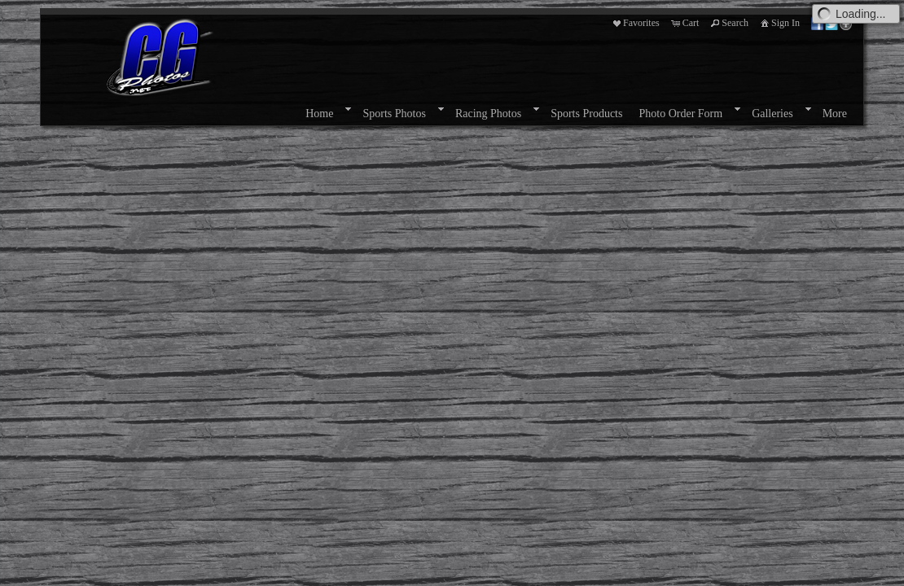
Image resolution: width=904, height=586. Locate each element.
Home (319, 113)
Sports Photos (393, 113)
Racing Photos (488, 113)
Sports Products (586, 113)
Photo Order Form (680, 113)
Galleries (772, 113)
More (835, 113)
